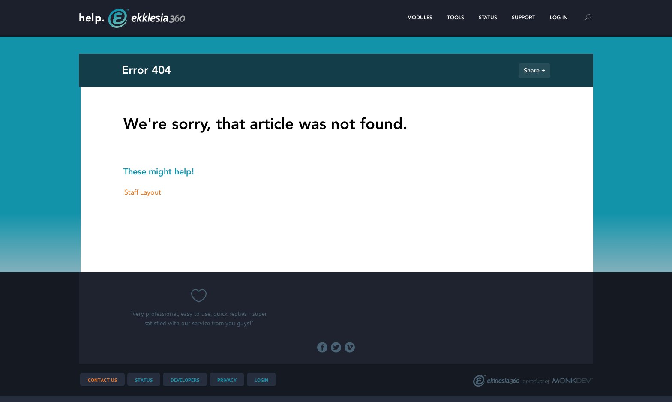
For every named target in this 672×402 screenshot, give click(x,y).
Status (488, 18)
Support (523, 18)
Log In (559, 18)
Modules (419, 18)
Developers (185, 380)
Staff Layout (142, 192)
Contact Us (102, 380)
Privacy (227, 380)
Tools (455, 18)
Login (261, 380)
